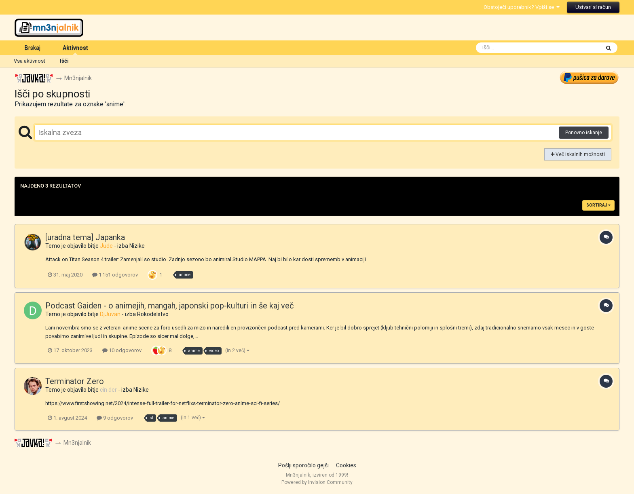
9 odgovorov (115, 418)
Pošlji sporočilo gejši (303, 465)
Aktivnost (75, 49)
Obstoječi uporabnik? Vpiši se (522, 7)
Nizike (137, 246)
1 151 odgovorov (115, 275)
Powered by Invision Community (317, 482)
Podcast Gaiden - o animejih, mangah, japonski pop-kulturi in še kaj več (169, 305)
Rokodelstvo (153, 314)
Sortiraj (598, 205)
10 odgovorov (122, 351)
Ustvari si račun (593, 7)
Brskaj (32, 47)
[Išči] (522, 47)
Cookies (346, 465)
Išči (64, 61)
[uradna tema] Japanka (85, 237)
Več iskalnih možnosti (578, 154)
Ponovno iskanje (583, 132)
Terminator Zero (74, 381)
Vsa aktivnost (29, 61)
